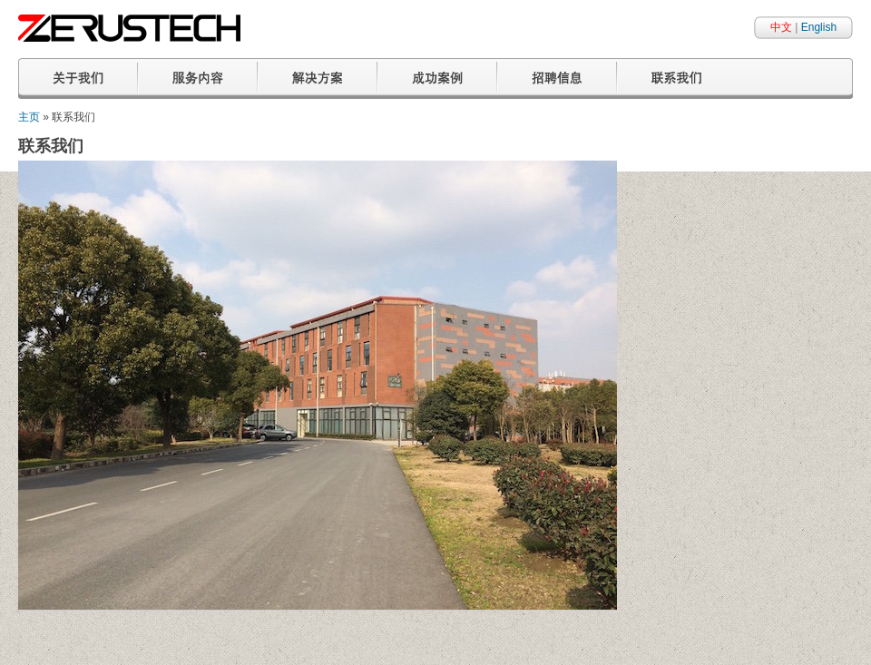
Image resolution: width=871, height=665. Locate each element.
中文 (781, 27)
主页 (29, 117)
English (819, 27)
